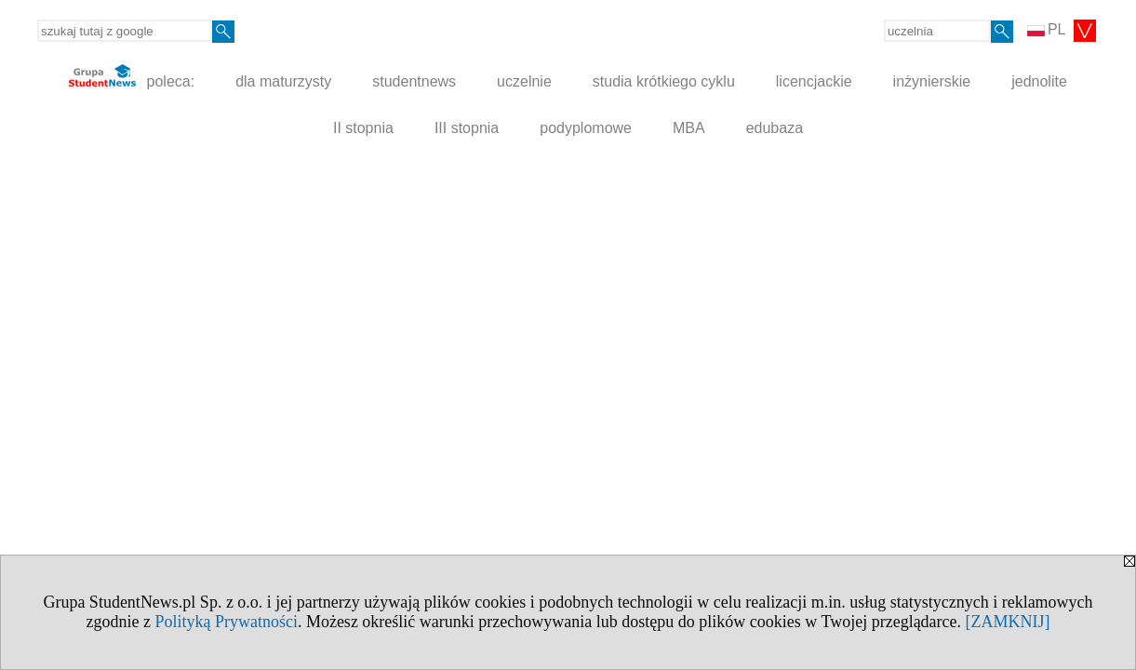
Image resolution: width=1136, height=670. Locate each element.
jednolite (1039, 81)
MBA (689, 128)
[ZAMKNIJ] (1008, 621)
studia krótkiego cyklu (664, 81)
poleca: (131, 76)
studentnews (414, 81)
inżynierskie (932, 81)
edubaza (774, 128)
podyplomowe (586, 128)
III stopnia (466, 128)
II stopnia (363, 128)
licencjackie (814, 81)
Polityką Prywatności (226, 621)
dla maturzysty (283, 81)
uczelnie (524, 81)
